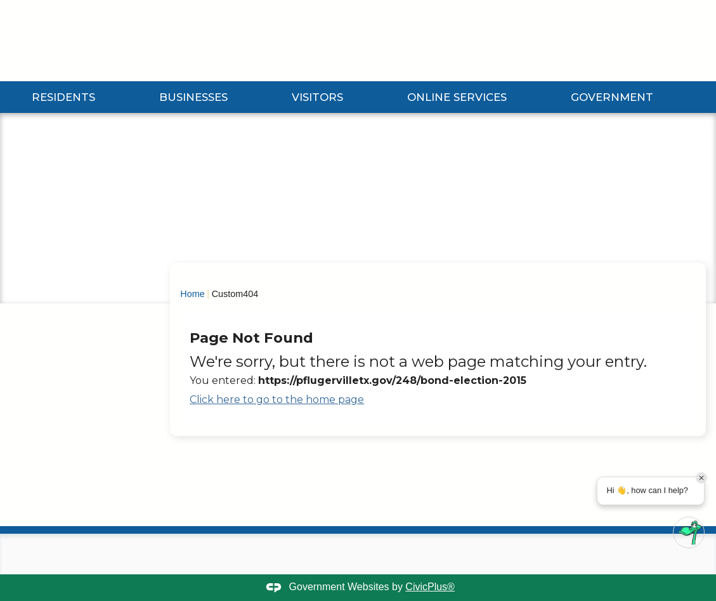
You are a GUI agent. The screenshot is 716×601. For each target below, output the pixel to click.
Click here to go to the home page (277, 399)
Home (192, 294)
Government (612, 97)
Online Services (457, 97)
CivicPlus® (430, 586)
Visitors (317, 97)
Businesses (193, 97)
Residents (63, 97)
